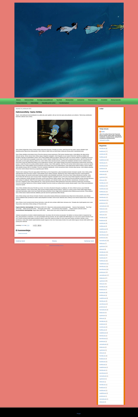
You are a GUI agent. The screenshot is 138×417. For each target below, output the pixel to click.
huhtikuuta (102, 157)
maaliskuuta (102, 160)
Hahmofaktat (34, 103)
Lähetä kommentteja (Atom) (56, 245)
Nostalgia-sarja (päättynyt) (45, 100)
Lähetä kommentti (22, 233)
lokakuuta (102, 174)
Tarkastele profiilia (104, 140)
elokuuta (101, 180)
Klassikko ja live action (49, 103)
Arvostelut (104, 100)
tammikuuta (102, 165)
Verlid (103, 131)
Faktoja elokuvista (21, 103)
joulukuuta (102, 168)
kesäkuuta (102, 151)
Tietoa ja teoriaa (92, 100)
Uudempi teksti (20, 241)
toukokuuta (102, 154)
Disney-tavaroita (116, 100)
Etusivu (18, 100)
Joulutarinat (80, 100)
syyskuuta (102, 177)
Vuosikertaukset (64, 103)
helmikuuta (102, 163)
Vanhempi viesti (89, 241)
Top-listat (59, 100)
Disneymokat (69, 100)
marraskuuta (102, 171)
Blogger (79, 413)
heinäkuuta (102, 148)
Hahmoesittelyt (29, 100)
